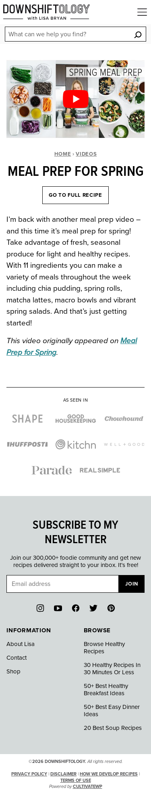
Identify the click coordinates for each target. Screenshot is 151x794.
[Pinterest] (111, 608)
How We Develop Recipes (109, 774)
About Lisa (20, 644)
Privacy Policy (29, 774)
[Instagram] (40, 608)
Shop (13, 671)
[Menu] (142, 12)
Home (62, 154)
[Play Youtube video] (75, 99)
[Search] (137, 34)
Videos (86, 154)
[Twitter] (93, 608)
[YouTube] (58, 608)
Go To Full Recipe (75, 195)
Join (131, 584)
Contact (16, 657)
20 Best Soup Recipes (113, 727)
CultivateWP (87, 786)
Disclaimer (63, 774)
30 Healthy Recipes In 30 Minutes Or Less (112, 668)
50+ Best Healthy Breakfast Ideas (106, 689)
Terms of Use (75, 780)
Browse (97, 630)
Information (28, 630)
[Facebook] (76, 608)
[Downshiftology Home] (46, 12)
